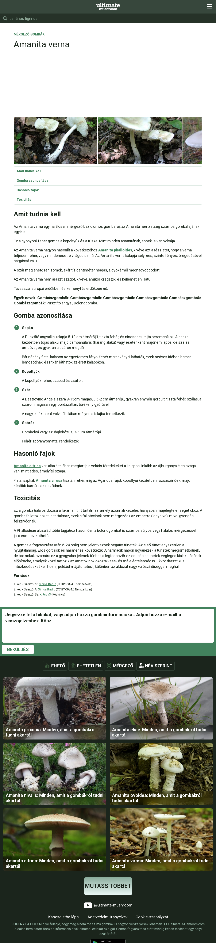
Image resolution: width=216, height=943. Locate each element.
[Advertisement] (108, 84)
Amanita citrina (27, 466)
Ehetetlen (89, 665)
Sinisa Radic (47, 584)
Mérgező (123, 665)
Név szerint (158, 665)
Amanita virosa (49, 480)
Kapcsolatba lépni (64, 917)
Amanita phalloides (115, 250)
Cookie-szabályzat (152, 917)
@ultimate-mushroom (108, 905)
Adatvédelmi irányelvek (108, 917)
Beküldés (18, 649)
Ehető (58, 665)
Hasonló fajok (28, 190)
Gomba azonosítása (32, 181)
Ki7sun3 (45, 594)
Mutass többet (108, 886)
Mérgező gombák (29, 34)
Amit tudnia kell (29, 171)
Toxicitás (24, 200)
